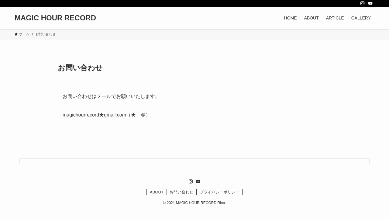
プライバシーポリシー (219, 192)
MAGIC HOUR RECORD (55, 18)
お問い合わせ (181, 192)
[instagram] (363, 3)
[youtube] (370, 3)
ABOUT (157, 192)
